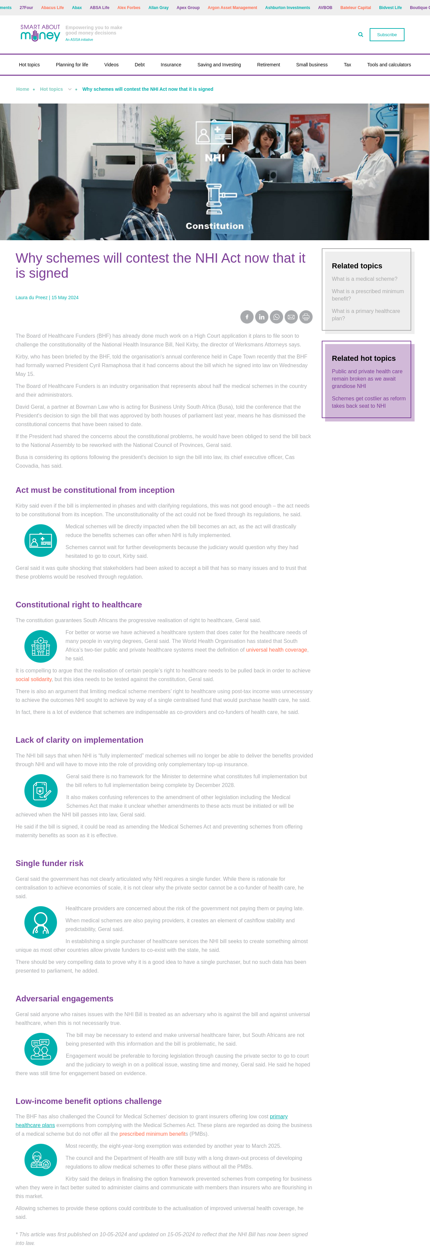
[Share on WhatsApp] (276, 317)
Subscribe (387, 34)
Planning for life (72, 64)
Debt (140, 64)
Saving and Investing (219, 64)
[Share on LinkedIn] (261, 317)
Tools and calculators (389, 64)
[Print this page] (306, 322)
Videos (111, 64)
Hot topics (29, 64)
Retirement (268, 64)
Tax (347, 64)
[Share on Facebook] (247, 317)
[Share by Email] (291, 317)
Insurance (171, 64)
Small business (312, 64)
